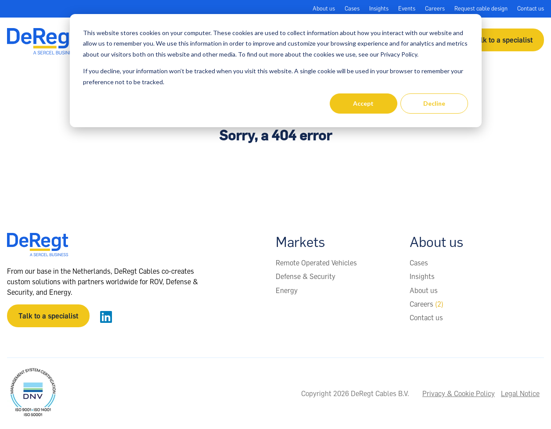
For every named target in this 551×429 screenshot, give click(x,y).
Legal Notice (520, 393)
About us (324, 8)
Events (406, 8)
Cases (352, 8)
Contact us (530, 8)
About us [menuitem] (424, 290)
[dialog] (276, 70)
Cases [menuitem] (419, 262)
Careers (435, 8)
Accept (363, 103)
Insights (379, 8)
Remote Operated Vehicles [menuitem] (316, 262)
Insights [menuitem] (422, 276)
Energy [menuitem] (287, 290)
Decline (434, 103)
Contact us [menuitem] (426, 317)
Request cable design (481, 8)
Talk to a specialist (503, 40)
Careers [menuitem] (426, 304)
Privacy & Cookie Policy (458, 393)
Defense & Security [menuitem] (305, 276)
